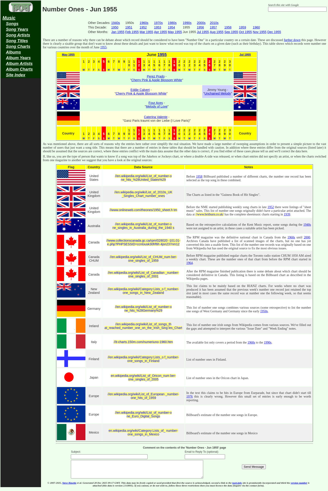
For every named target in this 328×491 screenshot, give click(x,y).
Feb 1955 (132, 32)
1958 (227, 27)
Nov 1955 (259, 32)
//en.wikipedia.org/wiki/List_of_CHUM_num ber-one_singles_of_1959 (143, 258)
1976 (189, 396)
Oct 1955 (245, 32)
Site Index (15, 75)
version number (299, 486)
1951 (128, 27)
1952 (143, 27)
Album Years (18, 58)
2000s (201, 23)
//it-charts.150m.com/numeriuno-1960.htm (143, 342)
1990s (187, 23)
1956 (200, 27)
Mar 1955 (146, 32)
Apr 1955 (160, 32)
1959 (242, 27)
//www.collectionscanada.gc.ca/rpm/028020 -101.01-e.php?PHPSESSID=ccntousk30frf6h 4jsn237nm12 (143, 242)
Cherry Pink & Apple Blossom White (156, 80)
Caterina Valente (155, 117)
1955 (103, 47)
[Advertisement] (21, 151)
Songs (12, 23)
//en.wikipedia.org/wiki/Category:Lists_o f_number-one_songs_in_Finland (143, 359)
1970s (158, 23)
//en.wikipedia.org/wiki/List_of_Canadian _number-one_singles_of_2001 (143, 274)
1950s (264, 311)
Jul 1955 (203, 32)
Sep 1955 (231, 32)
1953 (157, 27)
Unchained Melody (218, 93)
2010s (214, 23)
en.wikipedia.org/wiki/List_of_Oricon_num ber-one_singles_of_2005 (143, 377)
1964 (189, 263)
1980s (172, 23)
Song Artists (18, 35)
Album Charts (19, 69)
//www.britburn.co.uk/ (209, 214)
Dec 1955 (274, 32)
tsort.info (237, 486)
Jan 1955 (117, 32)
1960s (144, 23)
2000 (307, 237)
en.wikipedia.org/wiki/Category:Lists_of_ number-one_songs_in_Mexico (143, 432)
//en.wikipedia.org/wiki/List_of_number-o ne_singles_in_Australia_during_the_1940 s (143, 226)
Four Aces (156, 103)
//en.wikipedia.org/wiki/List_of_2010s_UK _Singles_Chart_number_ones (143, 194)
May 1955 (175, 32)
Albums (13, 52)
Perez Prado (156, 76)
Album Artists (19, 63)
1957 (213, 27)
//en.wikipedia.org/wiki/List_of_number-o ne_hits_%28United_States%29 (143, 177)
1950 (114, 27)
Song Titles (17, 41)
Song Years (17, 29)
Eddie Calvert (140, 90)
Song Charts (18, 46)
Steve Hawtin (69, 486)
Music (9, 17)
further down (292, 40)
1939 (287, 214)
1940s (115, 23)
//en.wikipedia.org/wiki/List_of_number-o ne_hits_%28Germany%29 (143, 308)
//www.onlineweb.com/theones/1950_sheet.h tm (143, 210)
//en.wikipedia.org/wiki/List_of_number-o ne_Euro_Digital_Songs (143, 414)
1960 (256, 27)
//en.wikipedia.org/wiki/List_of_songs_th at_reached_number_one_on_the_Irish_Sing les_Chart (143, 326)
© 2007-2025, (54, 486)
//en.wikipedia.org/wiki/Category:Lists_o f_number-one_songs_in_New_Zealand (143, 291)
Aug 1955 (216, 32)
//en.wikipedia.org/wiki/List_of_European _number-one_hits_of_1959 (143, 396)
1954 (171, 27)
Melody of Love (156, 106)
